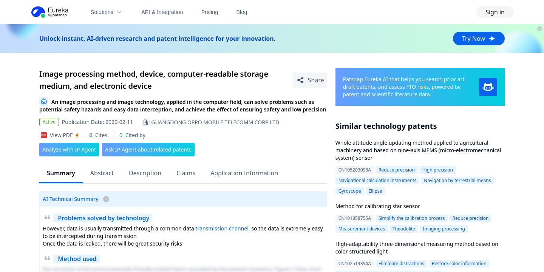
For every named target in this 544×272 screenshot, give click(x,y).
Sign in (495, 12)
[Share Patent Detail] (310, 80)
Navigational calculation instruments (377, 180)
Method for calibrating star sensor (377, 206)
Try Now (479, 38)
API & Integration (162, 12)
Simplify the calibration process (412, 218)
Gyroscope (349, 191)
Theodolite (404, 229)
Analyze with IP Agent (69, 149)
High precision (437, 170)
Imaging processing (444, 229)
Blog (241, 12)
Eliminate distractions (401, 263)
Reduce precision (397, 170)
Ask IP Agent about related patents (148, 149)
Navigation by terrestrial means (457, 180)
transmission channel (222, 228)
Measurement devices (361, 229)
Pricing (209, 12)
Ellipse (375, 191)
